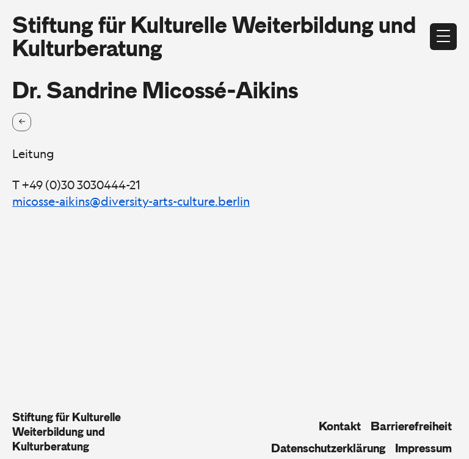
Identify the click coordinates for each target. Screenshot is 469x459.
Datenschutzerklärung (328, 448)
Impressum (423, 448)
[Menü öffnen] (443, 36)
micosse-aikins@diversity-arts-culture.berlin (131, 201)
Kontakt (340, 426)
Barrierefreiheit (411, 426)
